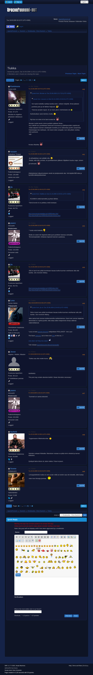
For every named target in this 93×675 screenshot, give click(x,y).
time (53, 336)
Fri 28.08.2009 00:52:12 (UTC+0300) (39, 354)
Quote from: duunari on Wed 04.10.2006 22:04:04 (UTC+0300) (53, 99)
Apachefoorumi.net (64, 19)
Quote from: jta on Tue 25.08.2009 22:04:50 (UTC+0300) (50, 307)
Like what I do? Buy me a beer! (40, 341)
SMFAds (7, 668)
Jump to (56, 515)
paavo (13, 223)
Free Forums (14, 668)
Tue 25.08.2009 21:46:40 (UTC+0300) (39, 189)
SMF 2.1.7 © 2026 (10, 665)
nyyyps (13, 152)
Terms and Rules (77, 665)
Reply (84, 80)
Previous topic (71, 73)
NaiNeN (13, 432)
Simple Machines (20, 665)
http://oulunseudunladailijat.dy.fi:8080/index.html (43, 213)
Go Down (10, 80)
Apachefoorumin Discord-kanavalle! (48, 345)
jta (11, 187)
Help (70, 665)
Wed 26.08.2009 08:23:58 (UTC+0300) (40, 303)
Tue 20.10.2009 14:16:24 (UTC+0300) (39, 471)
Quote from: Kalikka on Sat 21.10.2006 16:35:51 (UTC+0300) (51, 194)
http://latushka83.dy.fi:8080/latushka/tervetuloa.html (44, 215)
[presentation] (32, 602)
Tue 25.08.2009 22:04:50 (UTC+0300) (39, 267)
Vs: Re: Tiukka (33, 86)
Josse (13, 352)
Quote (80, 138)
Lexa (12, 301)
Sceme (13, 469)
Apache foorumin (43, 332)
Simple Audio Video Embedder (13, 670)
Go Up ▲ (85, 665)
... (25, 80)
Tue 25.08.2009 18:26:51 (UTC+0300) (39, 154)
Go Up (9, 506)
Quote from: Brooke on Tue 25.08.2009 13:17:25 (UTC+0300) (51, 93)
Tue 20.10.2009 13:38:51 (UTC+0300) (39, 434)
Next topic (82, 73)
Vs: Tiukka (32, 151)
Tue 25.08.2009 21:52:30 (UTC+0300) (39, 225)
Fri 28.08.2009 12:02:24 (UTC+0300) (39, 393)
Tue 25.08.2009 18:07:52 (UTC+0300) (39, 88)
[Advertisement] (46, 50)
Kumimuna (15, 86)
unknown (38, 336)
